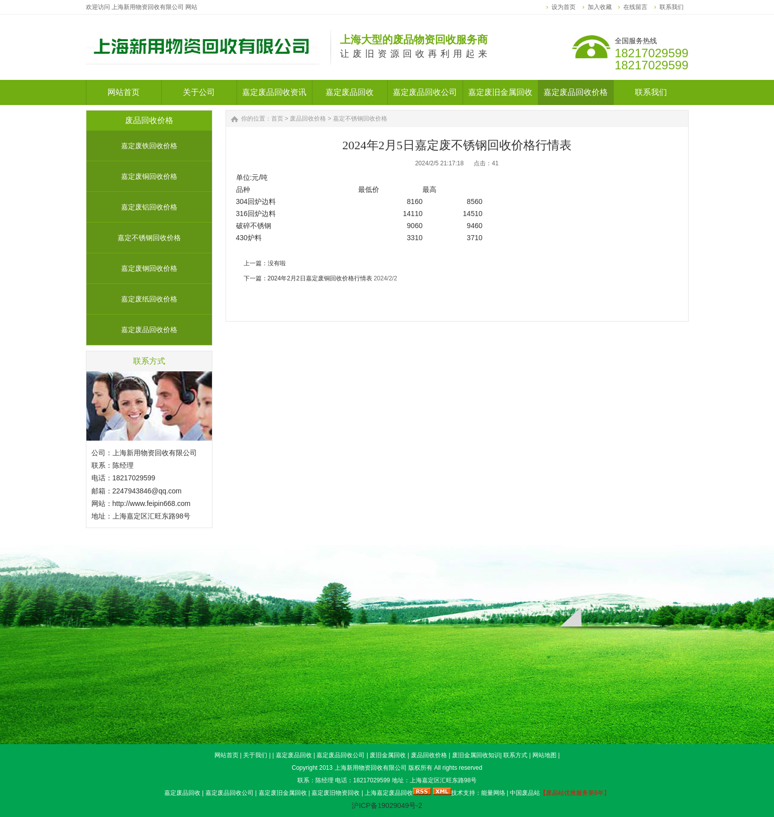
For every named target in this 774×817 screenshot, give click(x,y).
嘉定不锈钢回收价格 (149, 238)
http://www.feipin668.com (152, 503)
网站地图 (544, 755)
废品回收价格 (308, 118)
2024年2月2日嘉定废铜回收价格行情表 (320, 278)
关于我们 (255, 755)
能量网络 (493, 792)
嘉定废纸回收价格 (149, 299)
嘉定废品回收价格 (149, 330)
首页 (277, 118)
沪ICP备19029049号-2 (387, 805)
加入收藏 (600, 7)
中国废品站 (525, 792)
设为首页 (563, 7)
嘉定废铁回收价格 (149, 146)
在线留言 (635, 7)
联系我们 (671, 7)
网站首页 (226, 755)
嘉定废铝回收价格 (149, 207)
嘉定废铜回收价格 (149, 176)
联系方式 (515, 755)
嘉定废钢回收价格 (149, 268)
